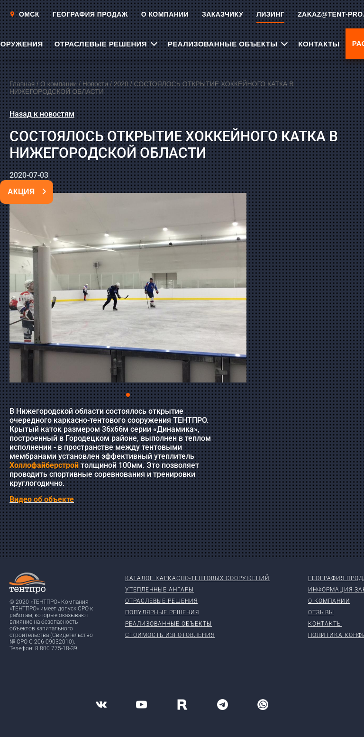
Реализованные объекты (168, 623)
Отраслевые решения (161, 601)
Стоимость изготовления (170, 635)
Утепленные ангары (159, 589)
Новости (95, 84)
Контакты (325, 623)
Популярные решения (162, 612)
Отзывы (321, 612)
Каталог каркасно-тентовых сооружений (197, 578)
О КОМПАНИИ (165, 14)
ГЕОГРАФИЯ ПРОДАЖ (90, 14)
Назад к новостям (41, 113)
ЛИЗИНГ (270, 14)
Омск (24, 14)
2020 (121, 84)
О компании (58, 84)
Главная (22, 84)
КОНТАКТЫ (318, 44)
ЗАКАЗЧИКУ (222, 14)
